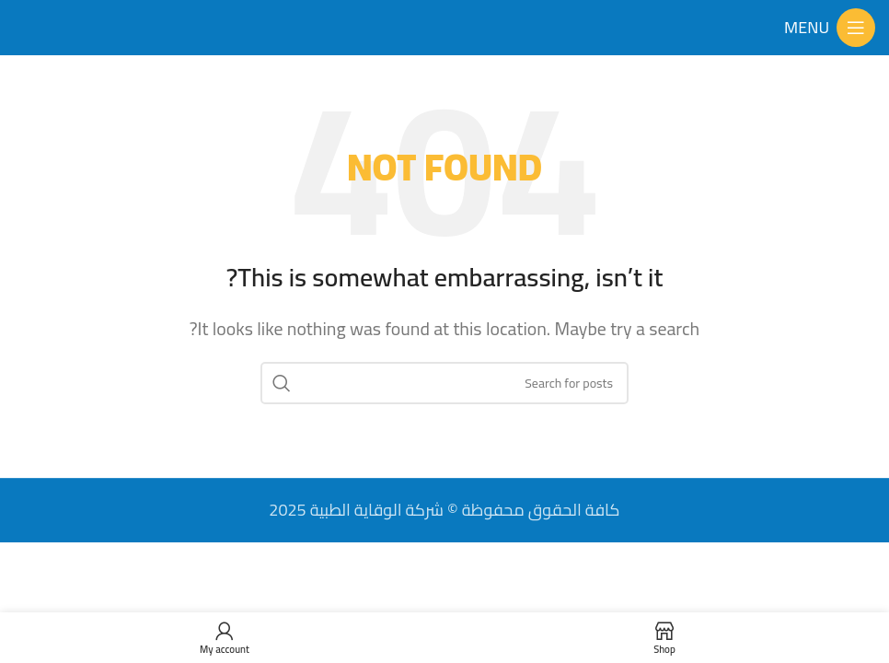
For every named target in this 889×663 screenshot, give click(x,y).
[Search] (444, 383)
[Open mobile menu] (829, 27)
